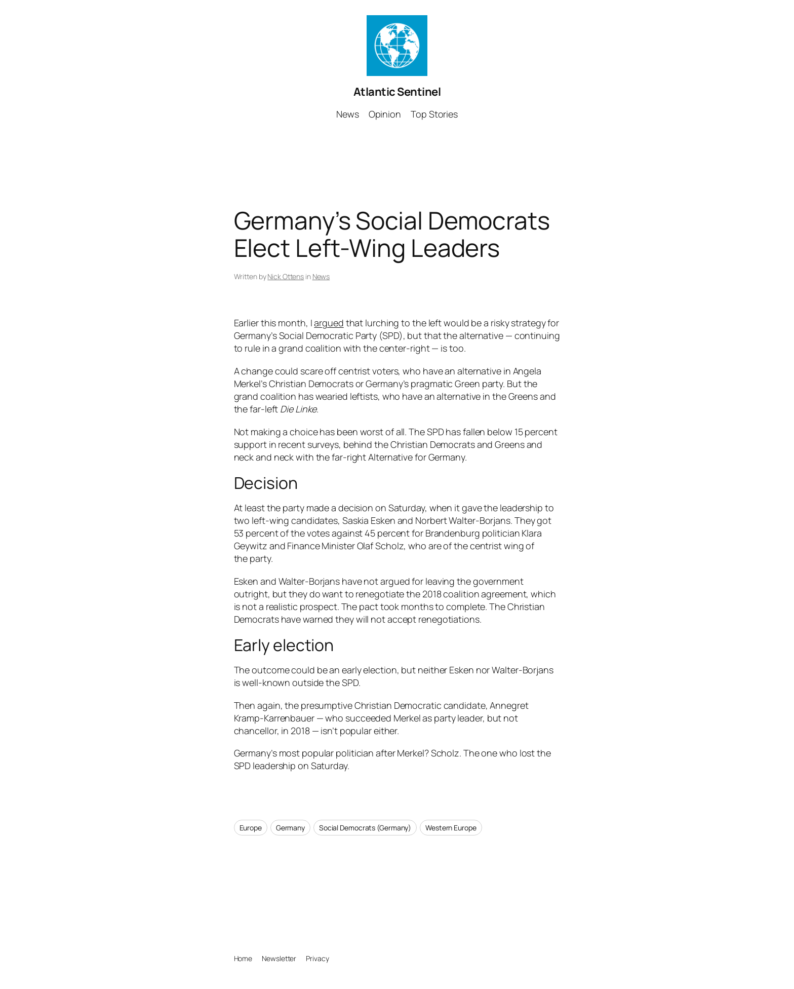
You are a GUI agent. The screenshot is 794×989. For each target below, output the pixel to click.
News (321, 276)
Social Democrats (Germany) (365, 827)
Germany (290, 827)
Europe (251, 827)
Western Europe (451, 827)
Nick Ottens (285, 276)
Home (243, 958)
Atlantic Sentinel (397, 91)
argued (328, 323)
